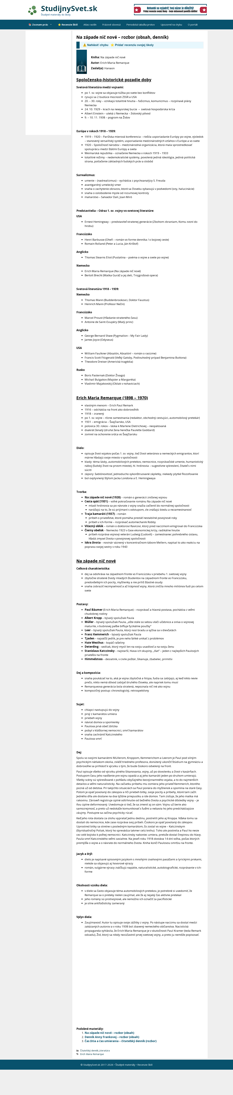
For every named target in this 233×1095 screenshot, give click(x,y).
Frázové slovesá (111, 24)
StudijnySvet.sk (69, 8)
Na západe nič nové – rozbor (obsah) (109, 1033)
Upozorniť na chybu (171, 24)
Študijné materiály (125, 1064)
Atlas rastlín (89, 24)
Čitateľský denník (89, 1050)
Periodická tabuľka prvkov (140, 24)
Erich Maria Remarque (92, 1054)
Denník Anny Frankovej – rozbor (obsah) (112, 1037)
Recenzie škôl (144, 1064)
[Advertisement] (49, 82)
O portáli (193, 24)
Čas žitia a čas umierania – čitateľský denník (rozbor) (120, 1041)
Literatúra (104, 1050)
